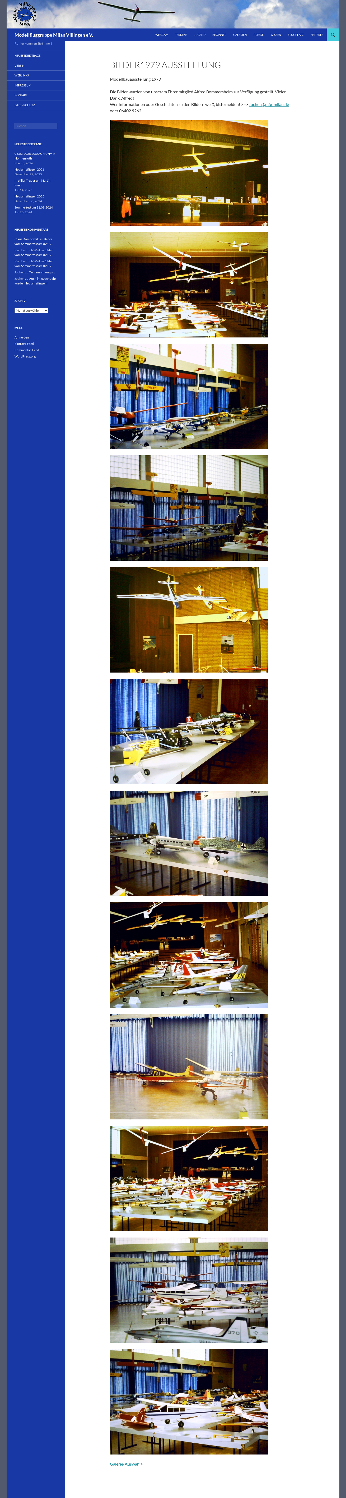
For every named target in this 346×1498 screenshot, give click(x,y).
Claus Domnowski (27, 239)
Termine (181, 34)
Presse (259, 34)
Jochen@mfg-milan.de (269, 104)
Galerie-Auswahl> (126, 1463)
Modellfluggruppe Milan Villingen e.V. (54, 35)
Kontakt (21, 95)
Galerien (240, 34)
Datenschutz (25, 105)
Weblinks (22, 75)
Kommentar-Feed (27, 350)
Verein (19, 65)
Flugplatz (296, 34)
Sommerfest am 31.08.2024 (34, 207)
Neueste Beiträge (27, 55)
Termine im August (42, 272)
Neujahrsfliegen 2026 (29, 169)
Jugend (199, 34)
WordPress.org (25, 356)
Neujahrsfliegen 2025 (29, 196)
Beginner (219, 34)
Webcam (161, 34)
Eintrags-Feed (24, 344)
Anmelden (22, 337)
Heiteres (317, 34)
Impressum (23, 85)
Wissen (275, 34)
